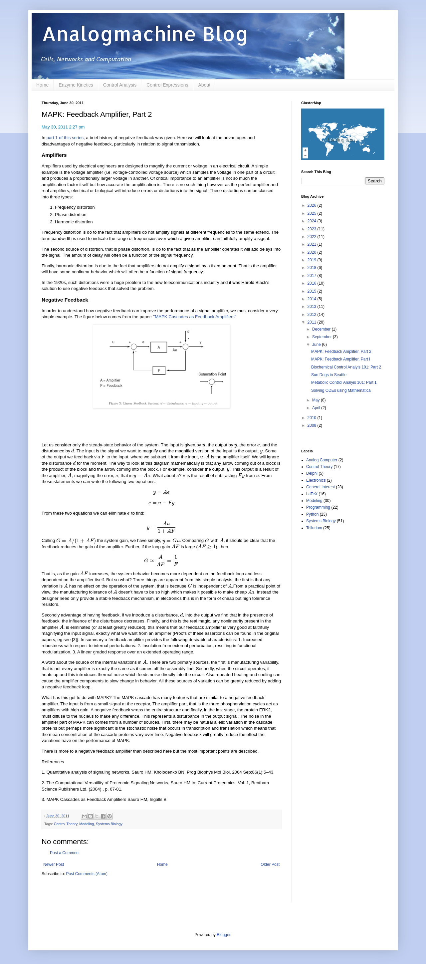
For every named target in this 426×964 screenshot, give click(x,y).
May (316, 400)
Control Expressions (167, 85)
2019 (313, 260)
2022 (313, 236)
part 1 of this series (65, 137)
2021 (313, 244)
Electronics (316, 480)
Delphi (312, 473)
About (204, 85)
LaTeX (312, 494)
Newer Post (53, 864)
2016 (313, 283)
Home (42, 85)
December (322, 329)
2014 (313, 299)
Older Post (270, 864)
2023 (313, 229)
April (316, 407)
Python (312, 514)
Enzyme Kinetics (76, 85)
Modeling (86, 824)
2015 (313, 291)
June (317, 344)
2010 (313, 417)
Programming (318, 507)
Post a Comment (65, 852)
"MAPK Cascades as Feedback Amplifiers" (194, 316)
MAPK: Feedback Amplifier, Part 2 (341, 351)
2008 (313, 425)
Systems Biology (109, 824)
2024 (313, 221)
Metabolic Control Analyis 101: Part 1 (344, 382)
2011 (313, 322)
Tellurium (314, 528)
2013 (313, 306)
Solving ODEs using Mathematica (341, 390)
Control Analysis (119, 85)
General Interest (320, 487)
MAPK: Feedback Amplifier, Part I (340, 359)
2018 (313, 267)
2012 (313, 314)
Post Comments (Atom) (86, 873)
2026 (313, 205)
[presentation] (203, 444)
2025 (313, 213)
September (322, 337)
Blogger (223, 934)
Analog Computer (321, 460)
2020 (313, 252)
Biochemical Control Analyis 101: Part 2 (346, 367)
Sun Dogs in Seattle (328, 374)
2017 (313, 275)
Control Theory (65, 824)
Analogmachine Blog (145, 33)
